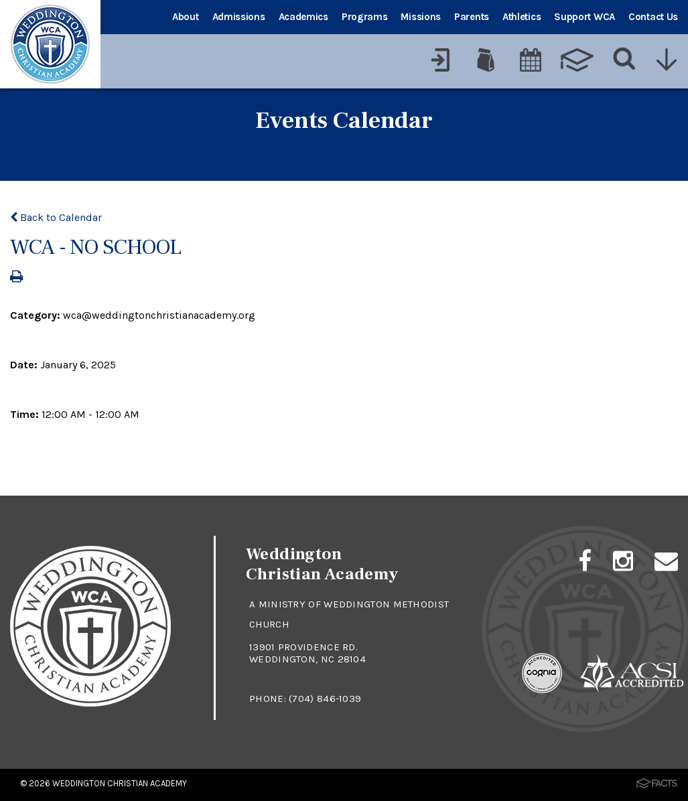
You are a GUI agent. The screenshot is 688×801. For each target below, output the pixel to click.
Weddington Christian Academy (119, 783)
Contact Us (653, 17)
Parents (471, 17)
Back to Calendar (56, 217)
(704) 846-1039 (325, 699)
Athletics (521, 17)
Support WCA (584, 17)
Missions (421, 17)
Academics (303, 17)
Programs (365, 17)
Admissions (238, 17)
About (185, 17)
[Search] (625, 60)
